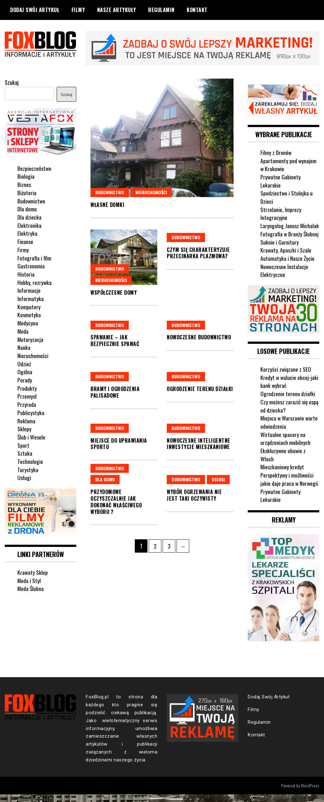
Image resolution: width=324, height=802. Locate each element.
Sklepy (24, 428)
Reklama (26, 420)
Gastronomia (31, 265)
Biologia (25, 176)
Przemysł (27, 396)
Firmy (23, 249)
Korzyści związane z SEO (285, 377)
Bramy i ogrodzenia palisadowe (115, 392)
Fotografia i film (34, 257)
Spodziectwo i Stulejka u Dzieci (286, 197)
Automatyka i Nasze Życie (287, 266)
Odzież (24, 363)
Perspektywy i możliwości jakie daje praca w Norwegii (289, 486)
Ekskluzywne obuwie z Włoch (283, 462)
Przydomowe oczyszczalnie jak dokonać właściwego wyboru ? (116, 501)
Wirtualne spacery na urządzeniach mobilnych (285, 446)
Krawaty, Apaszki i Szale (286, 258)
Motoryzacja (30, 339)
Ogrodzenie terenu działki (200, 388)
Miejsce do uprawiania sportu (118, 443)
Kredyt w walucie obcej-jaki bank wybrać (289, 389)
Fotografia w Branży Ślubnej (289, 242)
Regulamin (161, 10)
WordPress (310, 793)
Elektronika (29, 225)
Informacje (28, 290)
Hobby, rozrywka (34, 282)
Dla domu (105, 479)
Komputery (28, 306)
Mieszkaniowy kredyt (282, 475)
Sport (23, 445)
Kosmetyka (29, 314)
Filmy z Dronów (276, 152)
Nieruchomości (151, 192)
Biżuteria (26, 192)
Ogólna (24, 371)
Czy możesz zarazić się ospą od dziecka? (289, 413)
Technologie (30, 461)
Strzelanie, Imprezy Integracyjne (280, 213)
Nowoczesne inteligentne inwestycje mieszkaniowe (198, 443)
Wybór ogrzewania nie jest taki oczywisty (194, 495)
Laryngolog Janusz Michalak (279, 229)
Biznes (24, 184)
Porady (24, 379)
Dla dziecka (29, 217)
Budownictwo (109, 192)
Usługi (218, 479)
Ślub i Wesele (31, 437)
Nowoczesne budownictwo (199, 337)
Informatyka (30, 298)
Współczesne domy (113, 292)
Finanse (25, 241)
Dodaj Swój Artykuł (34, 10)
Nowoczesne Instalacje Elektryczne (284, 278)
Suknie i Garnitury (279, 250)
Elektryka (27, 233)
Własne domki (107, 204)
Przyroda (26, 404)
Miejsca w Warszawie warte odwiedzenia (289, 429)
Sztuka (24, 453)
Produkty (27, 388)
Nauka (23, 347)
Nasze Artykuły (116, 10)
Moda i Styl (29, 580)
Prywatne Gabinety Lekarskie (280, 180)
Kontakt (197, 10)
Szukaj (12, 82)
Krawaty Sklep (32, 572)
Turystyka (27, 469)
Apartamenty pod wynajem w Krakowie (288, 164)
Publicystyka (30, 412)
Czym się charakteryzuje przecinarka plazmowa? (198, 253)
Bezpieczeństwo (34, 168)
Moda (23, 331)
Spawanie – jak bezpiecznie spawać (114, 340)
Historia (25, 274)
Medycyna (27, 322)
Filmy (78, 10)
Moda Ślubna (30, 588)
